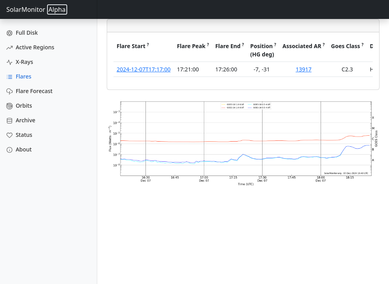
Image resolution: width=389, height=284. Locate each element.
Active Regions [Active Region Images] (30, 47)
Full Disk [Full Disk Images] (22, 32)
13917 (304, 69)
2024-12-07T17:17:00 (143, 69)
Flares (18, 76)
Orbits (19, 105)
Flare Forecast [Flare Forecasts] (29, 91)
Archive (20, 120)
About (19, 149)
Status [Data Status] (19, 134)
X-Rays (19, 61)
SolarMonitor (36, 9)
